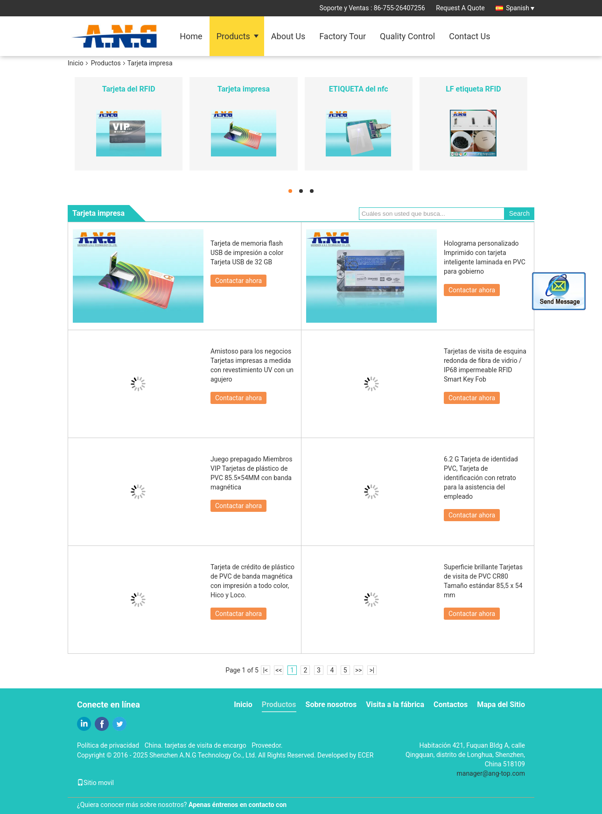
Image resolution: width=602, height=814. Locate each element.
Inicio (76, 63)
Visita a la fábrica (395, 704)
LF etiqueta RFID (473, 89)
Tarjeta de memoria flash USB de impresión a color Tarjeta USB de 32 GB (246, 253)
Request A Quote (460, 8)
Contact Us (469, 36)
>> (358, 670)
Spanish (520, 8)
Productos (106, 63)
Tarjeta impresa (243, 89)
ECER (366, 755)
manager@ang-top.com (491, 773)
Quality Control (407, 36)
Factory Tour (342, 36)
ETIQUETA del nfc (358, 89)
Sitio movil (95, 782)
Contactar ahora (238, 280)
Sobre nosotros (331, 704)
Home (191, 36)
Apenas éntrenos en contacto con (238, 804)
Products (233, 36)
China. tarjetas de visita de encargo (195, 745)
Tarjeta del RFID (128, 89)
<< (278, 670)
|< (265, 670)
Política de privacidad (108, 745)
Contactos (451, 704)
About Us (288, 36)
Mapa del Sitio (501, 704)
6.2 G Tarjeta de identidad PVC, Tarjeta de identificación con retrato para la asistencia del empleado (481, 477)
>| (371, 670)
